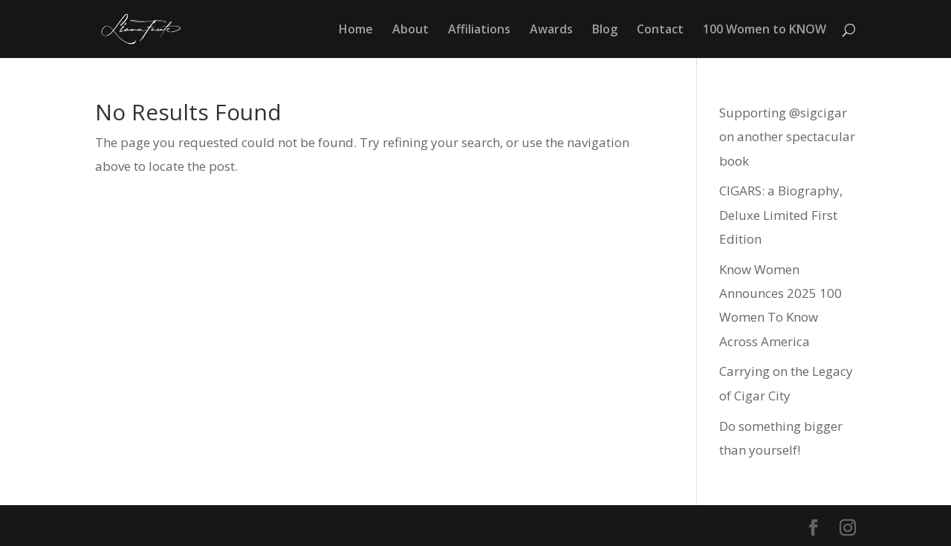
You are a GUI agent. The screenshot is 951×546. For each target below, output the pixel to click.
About (410, 30)
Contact (660, 30)
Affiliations (479, 30)
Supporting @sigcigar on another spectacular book (787, 136)
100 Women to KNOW (764, 30)
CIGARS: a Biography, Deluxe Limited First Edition (781, 214)
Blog (604, 30)
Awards (551, 30)
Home (356, 30)
